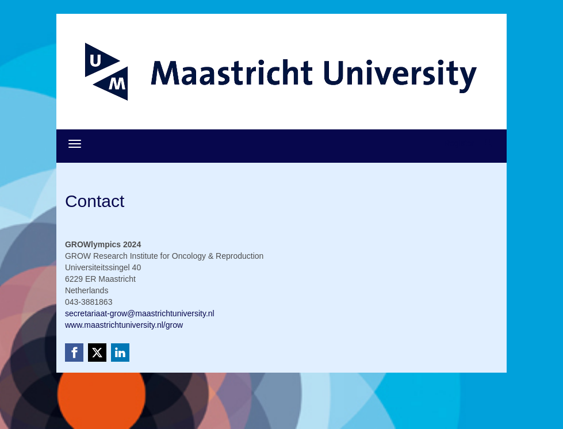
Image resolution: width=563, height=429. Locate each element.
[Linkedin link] (120, 352)
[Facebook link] (74, 352)
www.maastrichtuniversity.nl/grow (124, 325)
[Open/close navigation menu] (74, 144)
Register (459, 143)
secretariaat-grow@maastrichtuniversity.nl (140, 313)
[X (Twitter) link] (97, 352)
